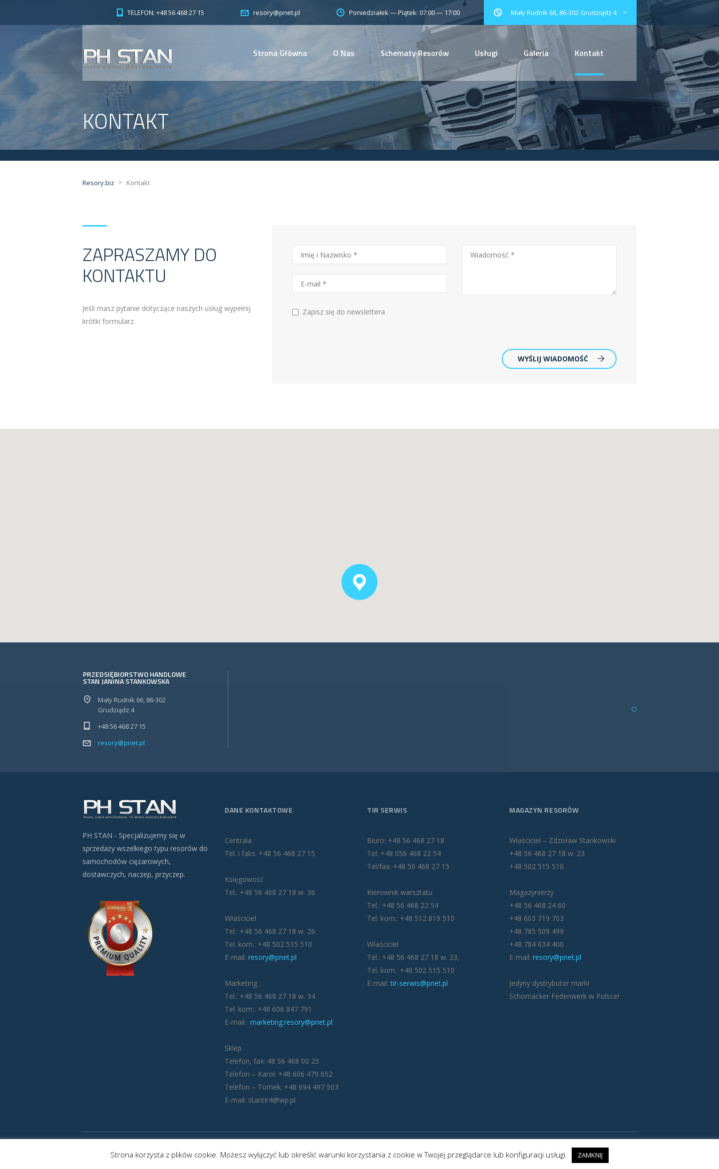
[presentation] (538, 322)
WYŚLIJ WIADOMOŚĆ (561, 359)
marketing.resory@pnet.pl (290, 1022)
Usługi (486, 53)
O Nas (344, 53)
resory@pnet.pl (121, 743)
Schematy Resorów (414, 53)
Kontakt (589, 53)
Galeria (536, 53)
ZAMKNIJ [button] (590, 1155)
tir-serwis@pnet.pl (419, 983)
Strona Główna (280, 53)
